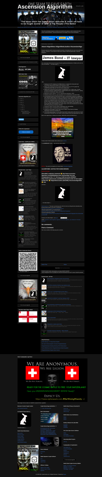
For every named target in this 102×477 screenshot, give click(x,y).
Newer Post (44, 264)
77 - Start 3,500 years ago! (46, 408)
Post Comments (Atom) (65, 267)
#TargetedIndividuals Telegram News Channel (51, 350)
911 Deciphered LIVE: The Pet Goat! (48, 428)
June (22, 105)
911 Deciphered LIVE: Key (46, 429)
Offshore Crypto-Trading (45, 469)
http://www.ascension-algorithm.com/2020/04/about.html (53, 208)
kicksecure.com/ (66, 409)
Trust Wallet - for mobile (68, 469)
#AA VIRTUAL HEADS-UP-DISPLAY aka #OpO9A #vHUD (58, 285)
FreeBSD (65, 426)
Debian (64, 417)
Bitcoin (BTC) (20, 433)
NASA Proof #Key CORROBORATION (48, 433)
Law (70, 219)
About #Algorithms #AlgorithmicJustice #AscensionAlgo (58, 278)
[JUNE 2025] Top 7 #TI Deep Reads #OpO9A (50, 341)
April (22, 109)
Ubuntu (64, 418)
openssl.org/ (43, 461)
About (19, 27)
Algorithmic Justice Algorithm (50, 219)
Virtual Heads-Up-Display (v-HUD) (42, 27)
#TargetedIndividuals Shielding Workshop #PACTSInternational (54, 345)
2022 (21, 102)
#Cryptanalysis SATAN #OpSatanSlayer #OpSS (56, 311)
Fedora (64, 419)
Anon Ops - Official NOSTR (68, 27)
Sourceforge (65, 434)
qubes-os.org (66, 411)
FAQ (61, 27)
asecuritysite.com (66, 447)
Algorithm (42, 470)
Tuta (41, 453)
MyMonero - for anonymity (68, 468)
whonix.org (65, 408)
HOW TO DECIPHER (51, 317)
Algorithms (58, 219)
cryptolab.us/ (66, 453)
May (22, 107)
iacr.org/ (65, 454)
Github (64, 432)
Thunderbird (43, 460)
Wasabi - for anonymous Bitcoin (69, 465)
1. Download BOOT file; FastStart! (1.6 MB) (28, 62)
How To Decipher (31, 27)
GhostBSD (65, 427)
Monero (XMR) (20, 436)
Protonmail (43, 451)
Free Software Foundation (68, 435)
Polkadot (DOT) (21, 440)
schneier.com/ (66, 451)
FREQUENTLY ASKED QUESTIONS (54, 324)
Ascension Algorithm (45, 7)
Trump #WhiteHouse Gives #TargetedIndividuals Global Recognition (55, 347)
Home (65, 264)
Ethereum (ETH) (21, 434)
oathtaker (64, 140)
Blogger (64, 474)
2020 (21, 104)
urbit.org (65, 441)
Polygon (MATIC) (21, 439)
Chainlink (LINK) (21, 437)
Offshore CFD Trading (45, 467)
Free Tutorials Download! (22, 408)
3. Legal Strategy (22, 124)
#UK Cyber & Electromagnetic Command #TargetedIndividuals (54, 343)
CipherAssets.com (45, 206)
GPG (42, 458)
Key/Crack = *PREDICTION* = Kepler (48, 430)
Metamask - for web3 (67, 466)
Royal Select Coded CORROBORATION (49, 434)
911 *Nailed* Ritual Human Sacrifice (48, 431)
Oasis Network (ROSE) (22, 442)
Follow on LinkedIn (26, 132)
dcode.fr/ (65, 450)
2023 (21, 100)
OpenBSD (65, 424)
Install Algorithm (24, 27)
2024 (21, 98)
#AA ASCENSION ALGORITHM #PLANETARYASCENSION (59, 304)
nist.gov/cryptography (67, 448)
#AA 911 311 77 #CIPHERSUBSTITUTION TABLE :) (57, 291)
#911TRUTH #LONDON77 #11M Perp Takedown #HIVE (58, 298)
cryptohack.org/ (66, 456)
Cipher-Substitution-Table (55, 27)
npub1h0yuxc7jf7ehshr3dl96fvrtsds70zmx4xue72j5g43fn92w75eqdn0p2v (56, 211)
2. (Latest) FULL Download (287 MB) (26, 91)
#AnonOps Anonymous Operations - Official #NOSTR (57, 330)
